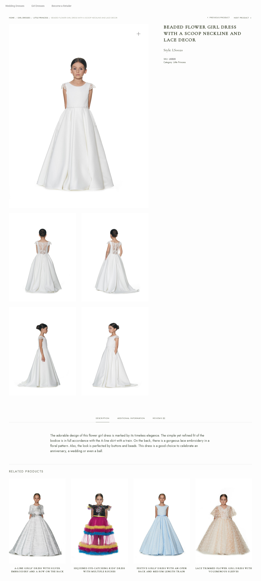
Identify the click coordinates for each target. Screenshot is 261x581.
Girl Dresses (37, 5)
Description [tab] (102, 418)
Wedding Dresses (14, 5)
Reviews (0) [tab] (159, 418)
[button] (138, 33)
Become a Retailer (61, 5)
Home (11, 17)
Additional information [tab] (131, 418)
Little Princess (40, 17)
